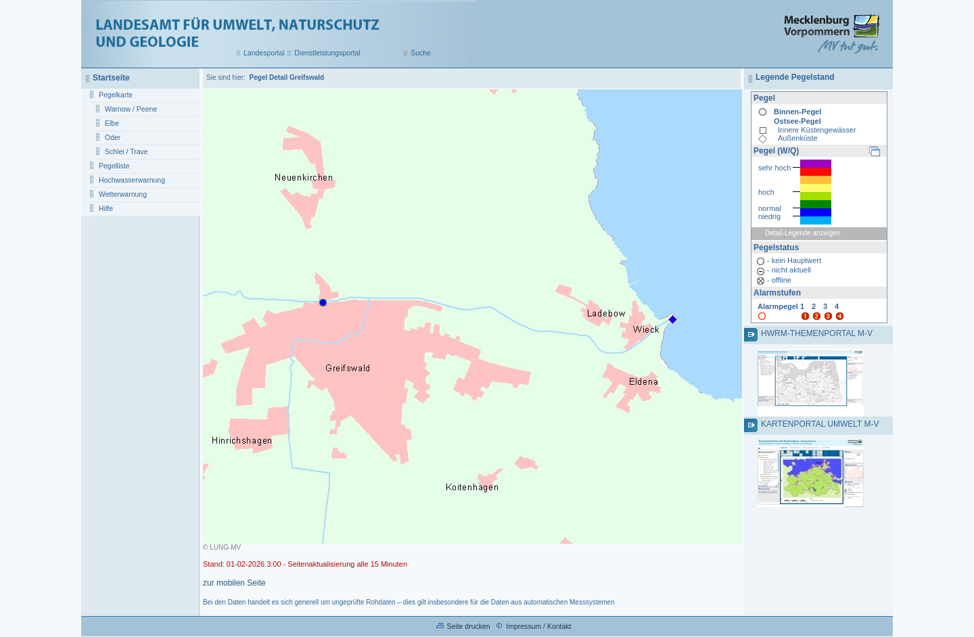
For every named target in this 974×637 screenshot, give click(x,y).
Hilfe (106, 208)
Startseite (111, 77)
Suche (421, 53)
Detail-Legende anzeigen (802, 233)
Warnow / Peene (131, 109)
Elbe (112, 123)
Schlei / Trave (126, 151)
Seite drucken (468, 626)
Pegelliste (114, 166)
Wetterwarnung (123, 194)
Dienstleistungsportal (327, 53)
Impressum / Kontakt (538, 626)
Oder (112, 137)
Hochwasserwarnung (132, 180)
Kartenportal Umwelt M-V (820, 424)
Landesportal (264, 53)
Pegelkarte (116, 95)
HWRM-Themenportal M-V (817, 333)
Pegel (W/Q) (776, 151)
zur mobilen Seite (234, 583)
